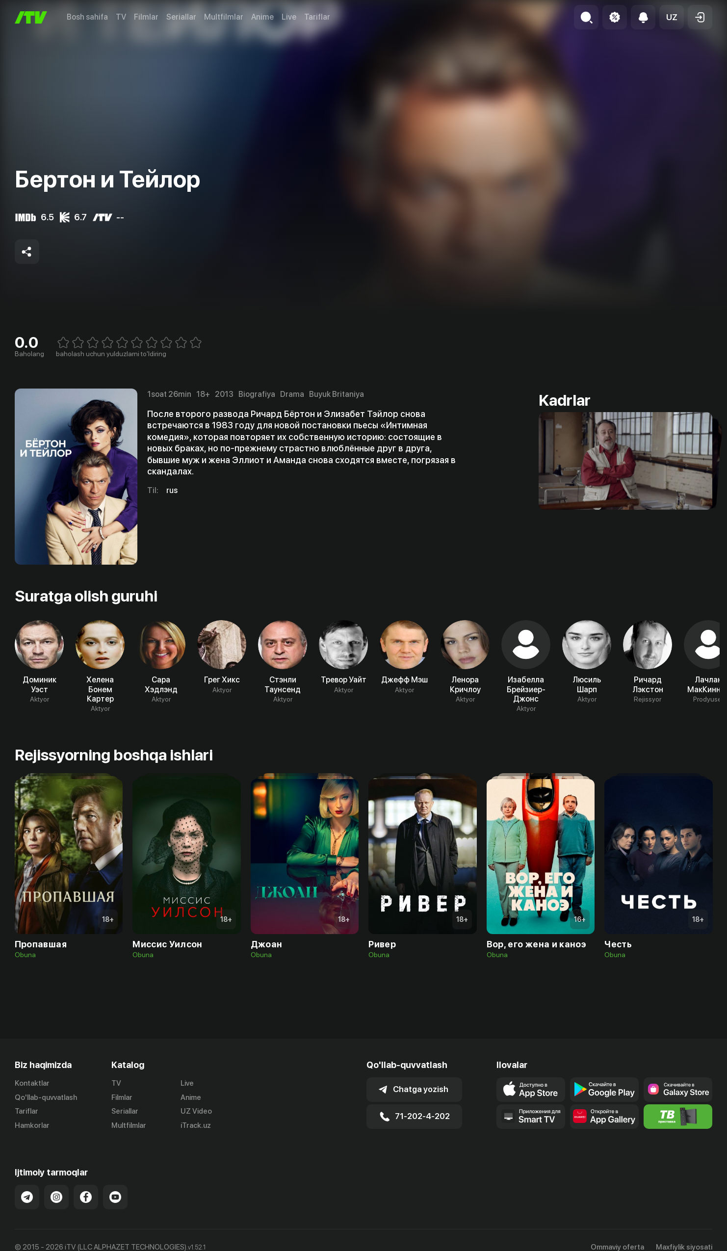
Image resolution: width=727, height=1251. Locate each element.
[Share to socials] (27, 251)
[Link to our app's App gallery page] (604, 1116)
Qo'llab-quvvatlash (46, 1097)
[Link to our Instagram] (56, 1197)
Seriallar (181, 17)
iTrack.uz (196, 1125)
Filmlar (146, 17)
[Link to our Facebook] (86, 1197)
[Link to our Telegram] (27, 1197)
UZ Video (196, 1111)
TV (121, 17)
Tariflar (317, 17)
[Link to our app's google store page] (604, 1089)
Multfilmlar (223, 17)
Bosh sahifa (87, 17)
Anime (262, 17)
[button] (671, 17)
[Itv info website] (678, 1116)
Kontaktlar (32, 1083)
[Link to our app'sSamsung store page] (678, 1089)
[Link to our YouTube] (115, 1197)
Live (289, 17)
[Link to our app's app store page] (530, 1089)
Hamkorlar (32, 1125)
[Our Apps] (530, 1116)
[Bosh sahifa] (31, 17)
